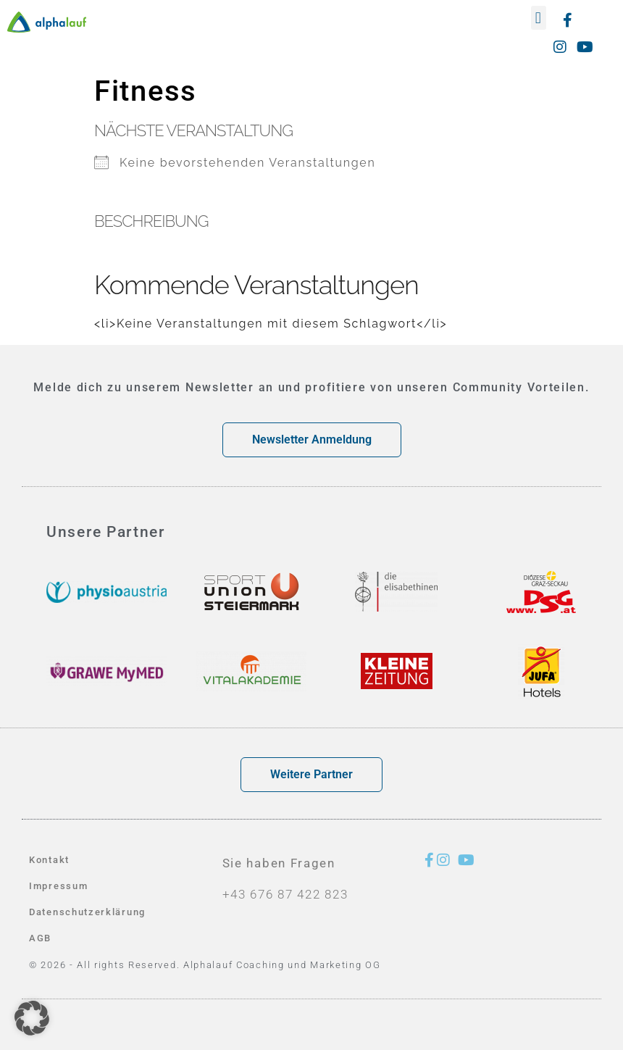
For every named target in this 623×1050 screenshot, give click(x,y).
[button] (538, 18)
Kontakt (49, 859)
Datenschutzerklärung (87, 912)
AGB (40, 938)
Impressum (58, 885)
